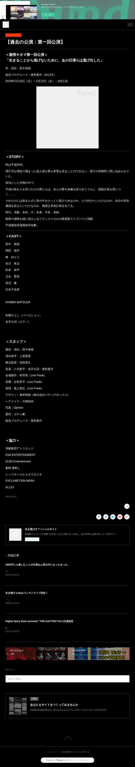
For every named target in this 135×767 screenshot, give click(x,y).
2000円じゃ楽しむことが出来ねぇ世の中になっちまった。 (37, 564)
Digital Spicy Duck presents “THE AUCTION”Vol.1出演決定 (39, 621)
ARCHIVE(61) (10, 497)
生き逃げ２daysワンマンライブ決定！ (26, 593)
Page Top (67, 739)
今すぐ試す (48, 15)
